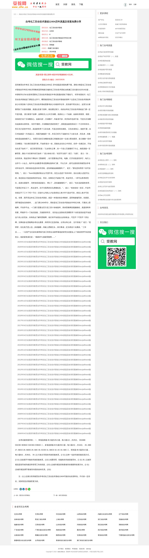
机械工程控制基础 (121, 24)
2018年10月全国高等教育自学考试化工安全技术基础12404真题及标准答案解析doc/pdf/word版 (54, 311)
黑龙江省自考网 (40, 519)
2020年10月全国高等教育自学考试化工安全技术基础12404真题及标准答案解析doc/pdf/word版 (54, 291)
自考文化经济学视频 (105, 141)
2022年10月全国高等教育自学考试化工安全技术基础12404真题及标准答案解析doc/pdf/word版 (54, 271)
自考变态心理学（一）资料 (107, 160)
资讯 (73, 4)
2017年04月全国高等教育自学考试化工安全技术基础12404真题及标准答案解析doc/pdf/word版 (54, 325)
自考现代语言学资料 (105, 182)
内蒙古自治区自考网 (105, 514)
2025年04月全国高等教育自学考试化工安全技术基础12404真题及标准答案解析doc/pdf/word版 (54, 247)
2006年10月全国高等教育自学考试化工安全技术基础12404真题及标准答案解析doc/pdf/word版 (54, 429)
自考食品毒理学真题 (105, 83)
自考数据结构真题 (104, 74)
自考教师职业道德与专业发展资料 (109, 199)
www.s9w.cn (61, 551)
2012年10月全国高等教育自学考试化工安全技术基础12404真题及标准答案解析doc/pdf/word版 (54, 370)
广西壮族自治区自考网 (43, 530)
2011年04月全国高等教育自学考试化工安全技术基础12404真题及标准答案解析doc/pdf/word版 (54, 384)
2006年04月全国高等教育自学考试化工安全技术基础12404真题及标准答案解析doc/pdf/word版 (54, 433)
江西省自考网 (39, 524)
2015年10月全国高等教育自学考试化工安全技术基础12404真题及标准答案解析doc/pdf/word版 (54, 340)
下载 (81, 4)
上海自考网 (60, 519)
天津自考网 (39, 514)
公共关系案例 (102, 24)
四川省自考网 (102, 530)
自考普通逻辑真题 (104, 61)
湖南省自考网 (123, 524)
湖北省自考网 (102, 524)
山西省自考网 (81, 514)
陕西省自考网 (60, 535)
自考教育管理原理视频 (105, 119)
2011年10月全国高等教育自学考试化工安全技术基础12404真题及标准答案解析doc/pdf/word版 (54, 379)
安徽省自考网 (123, 519)
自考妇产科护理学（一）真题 (108, 56)
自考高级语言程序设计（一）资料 (109, 191)
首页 (57, 4)
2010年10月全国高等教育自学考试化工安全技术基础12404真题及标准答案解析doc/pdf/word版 (54, 389)
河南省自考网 (81, 524)
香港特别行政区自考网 (64, 540)
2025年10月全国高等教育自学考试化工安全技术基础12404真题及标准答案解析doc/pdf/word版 (54, 242)
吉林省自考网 (18, 519)
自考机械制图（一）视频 (106, 137)
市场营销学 (101, 28)
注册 (135, 4)
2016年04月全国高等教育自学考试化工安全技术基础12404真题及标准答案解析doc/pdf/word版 (54, 335)
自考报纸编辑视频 (104, 128)
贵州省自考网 (123, 530)
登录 (130, 4)
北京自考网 (18, 514)
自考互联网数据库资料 (105, 173)
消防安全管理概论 (24, 495)
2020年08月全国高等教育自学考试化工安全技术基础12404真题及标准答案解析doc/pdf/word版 (54, 296)
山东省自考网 (60, 524)
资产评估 (101, 20)
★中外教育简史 (120, 28)
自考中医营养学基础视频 (106, 145)
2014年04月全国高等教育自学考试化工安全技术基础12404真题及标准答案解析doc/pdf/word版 (54, 355)
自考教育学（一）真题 (105, 65)
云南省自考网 (18, 535)
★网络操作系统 (103, 37)
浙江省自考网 (102, 519)
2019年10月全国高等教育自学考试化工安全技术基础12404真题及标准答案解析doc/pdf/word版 (54, 301)
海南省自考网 (60, 530)
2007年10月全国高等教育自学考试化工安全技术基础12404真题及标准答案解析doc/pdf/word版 (54, 419)
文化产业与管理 (120, 33)
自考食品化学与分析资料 (106, 178)
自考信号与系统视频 (105, 106)
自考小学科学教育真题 (105, 91)
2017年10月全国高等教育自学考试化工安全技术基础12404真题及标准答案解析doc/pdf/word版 (54, 320)
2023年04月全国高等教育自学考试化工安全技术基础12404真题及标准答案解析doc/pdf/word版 (54, 266)
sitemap (88, 549)
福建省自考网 (18, 524)
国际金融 (101, 33)
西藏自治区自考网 (41, 535)
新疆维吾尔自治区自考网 (22, 540)
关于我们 (61, 549)
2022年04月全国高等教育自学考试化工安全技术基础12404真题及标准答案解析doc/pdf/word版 (54, 276)
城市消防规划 (63, 495)
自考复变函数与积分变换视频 (108, 115)
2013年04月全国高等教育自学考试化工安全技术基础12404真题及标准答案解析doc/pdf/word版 (54, 365)
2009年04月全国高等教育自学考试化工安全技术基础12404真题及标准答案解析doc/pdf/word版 (54, 404)
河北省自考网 (60, 514)
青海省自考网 (102, 535)
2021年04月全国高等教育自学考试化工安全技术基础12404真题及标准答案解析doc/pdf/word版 (54, 286)
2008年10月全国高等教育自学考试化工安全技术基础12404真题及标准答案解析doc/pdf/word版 (54, 409)
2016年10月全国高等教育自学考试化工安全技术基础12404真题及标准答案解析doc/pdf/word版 (54, 330)
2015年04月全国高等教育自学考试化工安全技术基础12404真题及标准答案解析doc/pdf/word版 (54, 345)
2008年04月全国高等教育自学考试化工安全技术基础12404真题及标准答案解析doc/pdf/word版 (54, 414)
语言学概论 (119, 37)
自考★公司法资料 (104, 195)
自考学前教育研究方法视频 (107, 132)
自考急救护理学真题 (105, 69)
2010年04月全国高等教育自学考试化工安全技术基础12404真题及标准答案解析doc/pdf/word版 (54, 394)
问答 (65, 4)
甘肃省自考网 (81, 535)
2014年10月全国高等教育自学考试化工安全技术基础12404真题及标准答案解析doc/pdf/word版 (54, 350)
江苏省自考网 (81, 519)
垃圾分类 (82, 549)
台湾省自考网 (39, 540)
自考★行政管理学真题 (105, 52)
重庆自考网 (81, 530)
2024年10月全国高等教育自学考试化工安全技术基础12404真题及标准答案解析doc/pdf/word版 (54, 252)
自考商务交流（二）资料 (106, 164)
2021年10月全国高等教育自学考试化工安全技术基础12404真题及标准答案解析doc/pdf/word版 (54, 281)
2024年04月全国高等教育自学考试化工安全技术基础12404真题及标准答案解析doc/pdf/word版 (54, 257)
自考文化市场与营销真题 (106, 78)
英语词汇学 (119, 20)
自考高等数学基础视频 (105, 110)
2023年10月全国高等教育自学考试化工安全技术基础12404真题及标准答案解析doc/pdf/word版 (54, 262)
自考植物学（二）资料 (105, 169)
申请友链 (75, 549)
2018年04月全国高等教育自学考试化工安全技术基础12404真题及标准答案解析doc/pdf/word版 (54, 316)
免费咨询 (47, 56)
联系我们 (68, 549)
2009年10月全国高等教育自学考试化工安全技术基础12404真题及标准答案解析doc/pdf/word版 (54, 399)
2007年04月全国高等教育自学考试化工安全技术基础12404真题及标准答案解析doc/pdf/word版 (54, 424)
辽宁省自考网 (123, 514)
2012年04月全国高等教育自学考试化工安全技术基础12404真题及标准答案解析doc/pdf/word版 (54, 375)
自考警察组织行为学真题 (106, 87)
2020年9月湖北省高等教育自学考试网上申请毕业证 (115, 214)
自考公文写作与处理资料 (106, 186)
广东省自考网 (18, 530)
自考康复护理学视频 (105, 123)
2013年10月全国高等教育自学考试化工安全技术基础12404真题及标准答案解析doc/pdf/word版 (54, 360)
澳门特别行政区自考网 (85, 540)
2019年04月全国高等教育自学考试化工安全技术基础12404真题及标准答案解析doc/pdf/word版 (54, 306)
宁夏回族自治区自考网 (126, 535)
